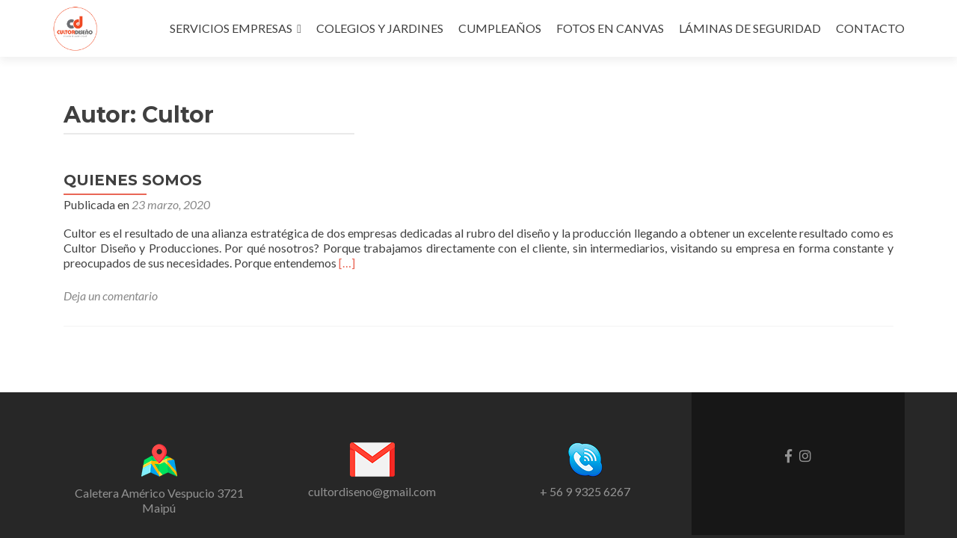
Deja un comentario (111, 295)
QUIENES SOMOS (133, 180)
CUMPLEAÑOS (499, 28)
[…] (347, 263)
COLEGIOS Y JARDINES (379, 28)
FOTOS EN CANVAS (610, 28)
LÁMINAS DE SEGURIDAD (750, 28)
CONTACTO (870, 28)
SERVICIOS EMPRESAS (231, 28)
